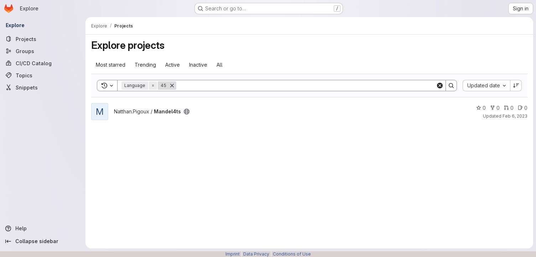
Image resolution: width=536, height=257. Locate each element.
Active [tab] (172, 65)
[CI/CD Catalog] (43, 63)
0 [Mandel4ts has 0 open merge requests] (509, 108)
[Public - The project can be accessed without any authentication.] (186, 111)
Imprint (232, 254)
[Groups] (43, 51)
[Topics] (43, 75)
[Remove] (172, 85)
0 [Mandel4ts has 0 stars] (481, 108)
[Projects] (43, 39)
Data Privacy (256, 254)
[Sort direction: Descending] (516, 85)
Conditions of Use (292, 254)
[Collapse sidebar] (43, 241)
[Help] (43, 228)
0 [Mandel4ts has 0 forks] (495, 108)
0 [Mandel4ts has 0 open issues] (522, 108)
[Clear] (440, 85)
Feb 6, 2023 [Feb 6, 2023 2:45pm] (515, 116)
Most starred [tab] (110, 65)
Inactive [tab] (198, 65)
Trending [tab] (145, 65)
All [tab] (220, 65)
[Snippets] (43, 87)
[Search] (306, 85)
